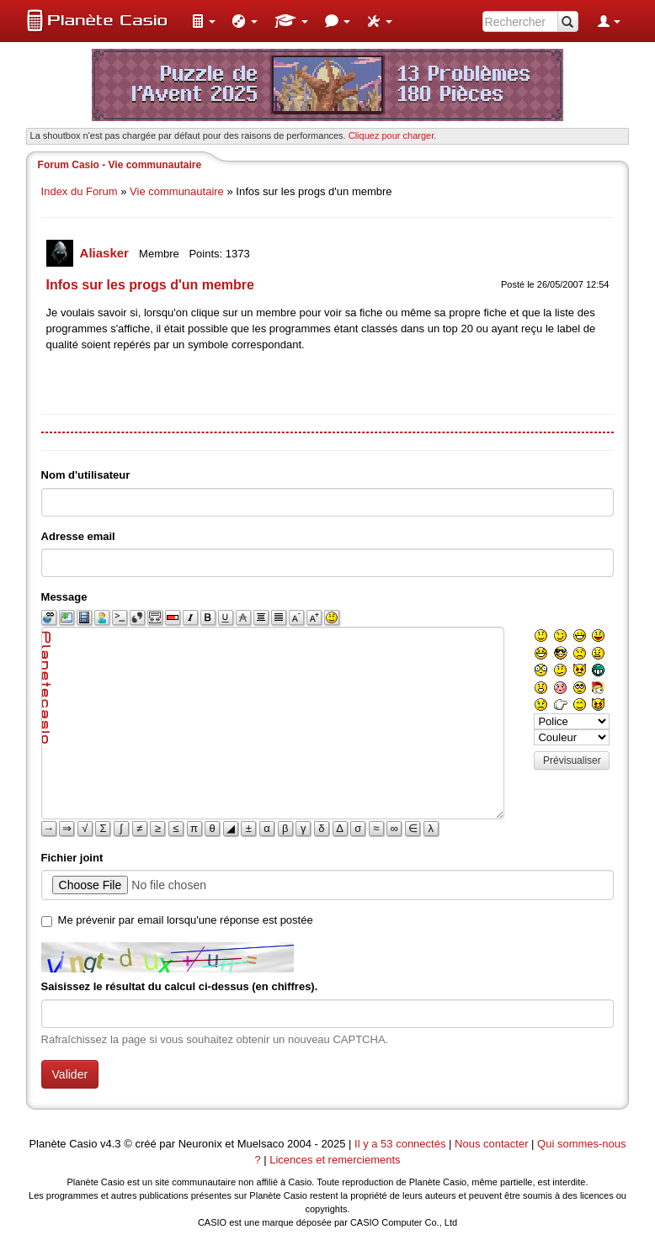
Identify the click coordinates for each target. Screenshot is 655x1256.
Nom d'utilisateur (85, 475)
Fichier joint (72, 857)
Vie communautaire (177, 191)
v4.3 (110, 1143)
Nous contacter (491, 1143)
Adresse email (78, 536)
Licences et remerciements (334, 1159)
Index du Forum (79, 191)
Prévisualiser (572, 760)
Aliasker (106, 253)
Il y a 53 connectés (401, 1143)
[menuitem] (204, 21)
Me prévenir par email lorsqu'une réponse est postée (185, 920)
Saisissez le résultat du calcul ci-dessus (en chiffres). (179, 986)
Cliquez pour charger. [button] (393, 135)
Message (64, 597)
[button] (204, 21)
